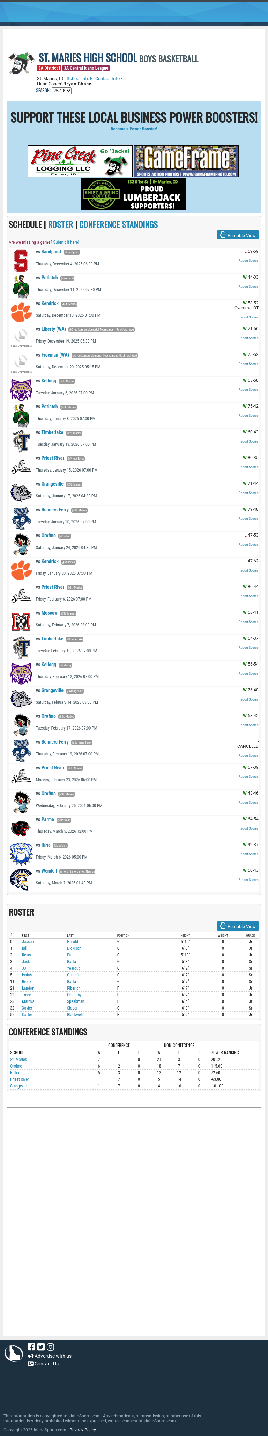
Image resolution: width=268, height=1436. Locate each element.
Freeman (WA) (52, 355)
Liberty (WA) (51, 329)
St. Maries (18, 1059)
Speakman (75, 1001)
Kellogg (46, 380)
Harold (72, 941)
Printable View (238, 235)
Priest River (50, 458)
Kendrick (47, 303)
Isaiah (27, 974)
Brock (26, 981)
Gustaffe (74, 974)
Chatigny (74, 994)
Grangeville (50, 484)
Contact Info (108, 78)
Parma (45, 819)
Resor (26, 955)
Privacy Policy (82, 1430)
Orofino (46, 535)
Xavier (27, 1008)
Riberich (73, 988)
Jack (26, 961)
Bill (24, 948)
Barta (71, 961)
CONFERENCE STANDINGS (118, 224)
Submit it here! (66, 242)
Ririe (43, 845)
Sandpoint (48, 251)
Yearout (73, 968)
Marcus (28, 1001)
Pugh (71, 955)
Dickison (74, 948)
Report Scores (249, 261)
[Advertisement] (134, 1186)
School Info (79, 78)
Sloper (72, 1008)
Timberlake (50, 432)
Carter (27, 1014)
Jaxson (28, 941)
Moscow (47, 613)
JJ (24, 968)
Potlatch (47, 277)
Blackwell (75, 1014)
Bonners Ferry (52, 509)
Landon (28, 988)
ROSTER (60, 224)
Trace (26, 994)
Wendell (46, 871)
